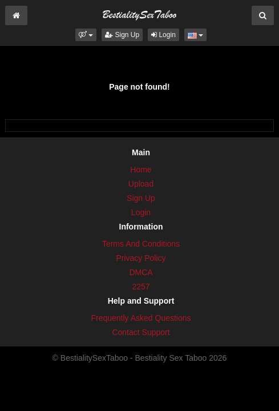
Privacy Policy (140, 258)
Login (163, 35)
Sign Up (122, 35)
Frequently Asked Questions (141, 318)
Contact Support (140, 332)
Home (140, 169)
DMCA (140, 272)
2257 (140, 286)
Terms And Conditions (141, 243)
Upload (140, 183)
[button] (85, 35)
